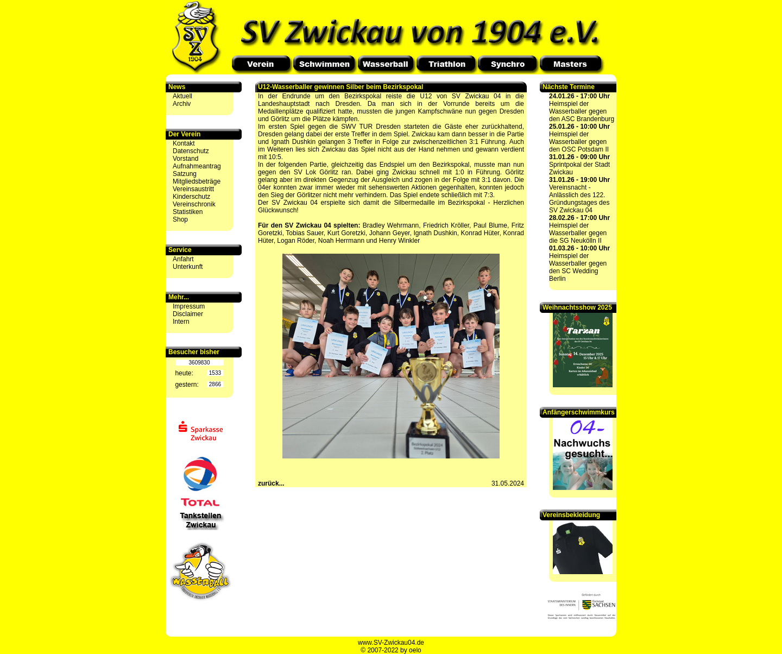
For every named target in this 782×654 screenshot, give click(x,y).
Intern (181, 321)
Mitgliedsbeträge (196, 181)
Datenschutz (191, 151)
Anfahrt (183, 259)
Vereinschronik (194, 204)
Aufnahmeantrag (197, 166)
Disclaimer (188, 314)
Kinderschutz (191, 196)
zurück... (271, 483)
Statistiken (188, 212)
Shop (180, 219)
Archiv (182, 104)
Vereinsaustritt (193, 189)
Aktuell (182, 96)
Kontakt (184, 143)
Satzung (185, 174)
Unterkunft (188, 267)
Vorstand (185, 158)
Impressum (189, 306)
